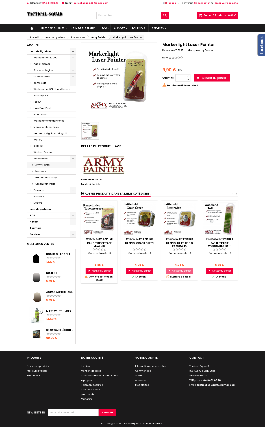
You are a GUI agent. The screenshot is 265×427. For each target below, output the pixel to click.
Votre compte (146, 358)
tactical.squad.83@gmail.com (90, 3)
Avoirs (138, 375)
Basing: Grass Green (139, 243)
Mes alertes (142, 385)
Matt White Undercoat (60, 311)
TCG (104, 28)
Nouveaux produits (38, 366)
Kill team (39, 146)
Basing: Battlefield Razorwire (179, 244)
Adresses (140, 380)
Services (158, 28)
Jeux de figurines (52, 28)
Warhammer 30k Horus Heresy (52, 89)
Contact (196, 358)
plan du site (88, 394)
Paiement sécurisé (92, 385)
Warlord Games (43, 152)
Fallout (37, 102)
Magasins (86, 399)
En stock (86, 184)
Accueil (33, 45)
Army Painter (42, 165)
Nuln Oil (52, 273)
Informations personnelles (150, 366)
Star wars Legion (43, 70)
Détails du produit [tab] (96, 146)
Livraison (86, 366)
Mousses (40, 171)
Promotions (33, 375)
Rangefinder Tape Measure (99, 244)
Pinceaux (39, 196)
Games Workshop (46, 177)
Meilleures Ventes (40, 244)
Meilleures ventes (37, 371)
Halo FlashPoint (42, 108)
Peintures (39, 190)
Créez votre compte (226, 3)
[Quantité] (180, 78)
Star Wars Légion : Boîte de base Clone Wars (60, 330)
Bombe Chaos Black (60, 254)
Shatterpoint (41, 95)
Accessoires (41, 158)
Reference (168, 50)
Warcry (38, 139)
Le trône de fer (42, 76)
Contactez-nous (90, 389)
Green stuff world (45, 184)
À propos (86, 380)
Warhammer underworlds (49, 120)
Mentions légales (91, 371)
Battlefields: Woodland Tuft (219, 244)
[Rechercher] (132, 15)
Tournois (138, 28)
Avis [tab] (118, 146)
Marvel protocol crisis (46, 127)
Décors (38, 202)
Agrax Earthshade (59, 291)
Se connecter (202, 3)
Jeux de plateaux (83, 28)
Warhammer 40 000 (45, 57)
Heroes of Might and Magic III (50, 133)
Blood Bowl (40, 114)
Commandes (143, 371)
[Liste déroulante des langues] (171, 3)
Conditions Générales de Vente (99, 375)
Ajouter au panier (211, 78)
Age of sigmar (42, 64)
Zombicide (40, 83)
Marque (193, 50)
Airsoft (119, 28)
